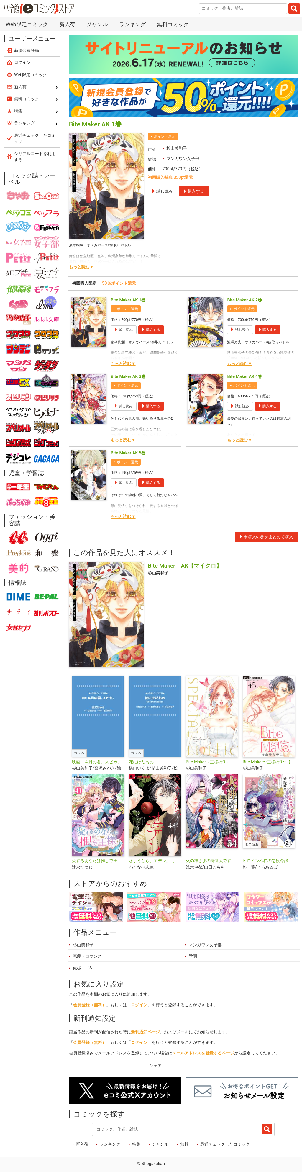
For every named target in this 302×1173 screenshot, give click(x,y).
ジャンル (97, 24)
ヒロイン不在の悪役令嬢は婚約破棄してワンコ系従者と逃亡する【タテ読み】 (269, 860)
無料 (184, 1144)
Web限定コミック (27, 24)
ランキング (132, 24)
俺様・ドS (82, 968)
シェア (155, 1065)
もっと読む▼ (81, 266)
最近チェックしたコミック (225, 1144)
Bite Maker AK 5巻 (128, 453)
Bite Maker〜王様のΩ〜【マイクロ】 (269, 761)
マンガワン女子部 (182, 158)
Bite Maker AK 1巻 (128, 300)
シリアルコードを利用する (34, 156)
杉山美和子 (176, 148)
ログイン (139, 1004)
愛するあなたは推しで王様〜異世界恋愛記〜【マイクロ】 (98, 860)
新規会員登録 (26, 50)
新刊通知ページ (145, 1031)
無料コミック (173, 24)
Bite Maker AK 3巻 (128, 376)
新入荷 (67, 24)
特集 (136, 1144)
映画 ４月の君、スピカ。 (97, 761)
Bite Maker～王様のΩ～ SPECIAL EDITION (212, 761)
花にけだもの (141, 761)
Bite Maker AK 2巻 (244, 300)
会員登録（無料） (89, 1004)
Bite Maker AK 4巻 (244, 376)
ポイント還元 (164, 136)
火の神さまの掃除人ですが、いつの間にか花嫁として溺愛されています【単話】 (212, 860)
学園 (193, 956)
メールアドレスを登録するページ (203, 1053)
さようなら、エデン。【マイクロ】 (155, 860)
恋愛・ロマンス (87, 956)
